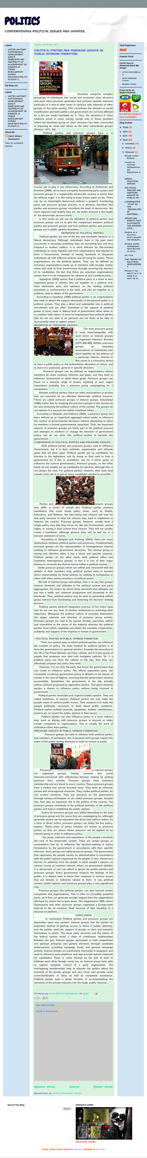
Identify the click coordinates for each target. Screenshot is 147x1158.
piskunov (78, 1149)
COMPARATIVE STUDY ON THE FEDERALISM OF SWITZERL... (133, 208)
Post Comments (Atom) (67, 1093)
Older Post (103, 1087)
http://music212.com (131, 73)
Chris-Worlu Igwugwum (15, 137)
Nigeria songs (129, 83)
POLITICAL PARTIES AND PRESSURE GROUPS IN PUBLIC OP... (133, 192)
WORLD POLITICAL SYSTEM (132, 181)
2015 (125, 131)
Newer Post (44, 1087)
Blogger (100, 1149)
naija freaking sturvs (129, 79)
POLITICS (22, 21)
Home (74, 1087)
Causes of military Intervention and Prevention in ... (132, 168)
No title (129, 255)
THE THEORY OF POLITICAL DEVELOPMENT (133, 263)
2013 (125, 139)
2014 (125, 135)
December (130, 143)
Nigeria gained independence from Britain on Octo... (132, 247)
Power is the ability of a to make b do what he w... (133, 274)
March (129, 147)
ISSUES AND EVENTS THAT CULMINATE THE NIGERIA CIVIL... (133, 223)
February (130, 151)
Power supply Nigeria (131, 157)
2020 (126, 127)
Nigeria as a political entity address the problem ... (133, 236)
